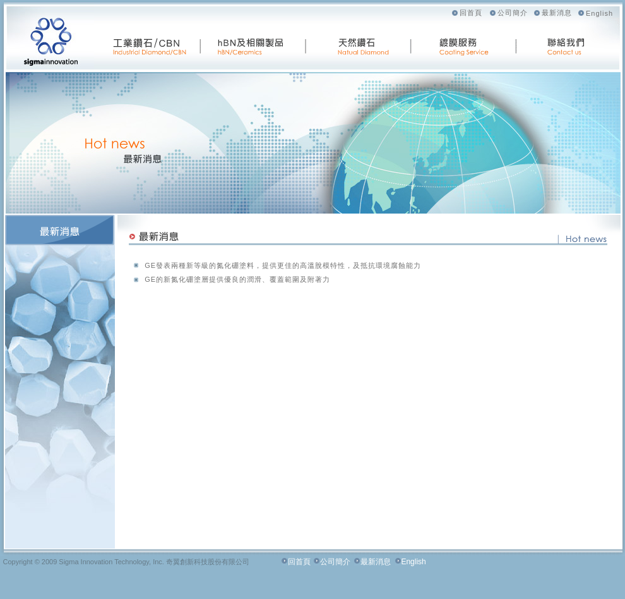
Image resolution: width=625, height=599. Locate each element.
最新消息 (557, 12)
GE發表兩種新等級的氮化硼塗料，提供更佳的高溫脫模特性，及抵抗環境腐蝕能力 (283, 265)
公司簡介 (512, 12)
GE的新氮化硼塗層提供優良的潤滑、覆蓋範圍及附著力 (237, 279)
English (599, 13)
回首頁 (471, 12)
